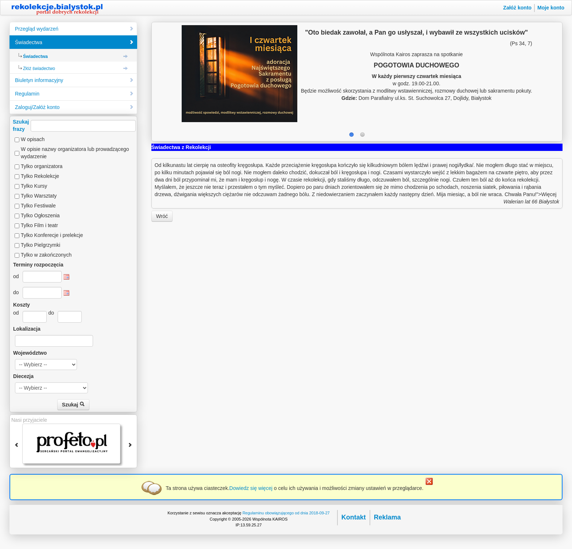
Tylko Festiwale (38, 206)
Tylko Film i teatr (39, 225)
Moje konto (550, 8)
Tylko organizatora (41, 166)
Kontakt (353, 517)
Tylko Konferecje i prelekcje (52, 235)
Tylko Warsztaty (39, 196)
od (16, 276)
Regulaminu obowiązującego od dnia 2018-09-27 (286, 513)
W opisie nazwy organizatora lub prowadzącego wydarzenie (75, 152)
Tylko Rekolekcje (40, 176)
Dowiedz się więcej (251, 488)
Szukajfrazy (74, 125)
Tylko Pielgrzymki (40, 245)
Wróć (162, 216)
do (16, 292)
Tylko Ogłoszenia (40, 215)
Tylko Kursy (34, 186)
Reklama (387, 517)
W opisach (33, 139)
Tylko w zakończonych (46, 255)
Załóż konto (517, 8)
